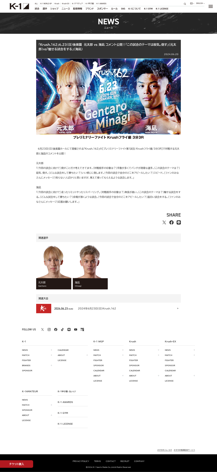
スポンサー (102, 9)
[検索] (186, 3)
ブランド (89, 9)
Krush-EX (65, 4)
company (139, 461)
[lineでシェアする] (178, 222)
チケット (16, 464)
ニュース (66, 9)
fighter (26, 360)
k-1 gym (63, 413)
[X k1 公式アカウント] (42, 329)
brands (26, 365)
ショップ (54, 9)
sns (123, 9)
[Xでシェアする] (164, 222)
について (134, 9)
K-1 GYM (148, 9)
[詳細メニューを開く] (210, 6)
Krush (57, 4)
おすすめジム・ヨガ (164, 450)
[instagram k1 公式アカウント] (49, 329)
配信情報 (77, 9)
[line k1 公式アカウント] (69, 329)
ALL (36, 4)
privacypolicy (81, 461)
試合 (37, 9)
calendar (63, 350)
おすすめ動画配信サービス (184, 450)
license (62, 360)
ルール (114, 9)
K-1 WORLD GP (46, 4)
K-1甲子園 (90, 4)
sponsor (27, 370)
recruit (124, 461)
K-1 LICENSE (162, 9)
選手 (45, 9)
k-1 (67, 391)
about (61, 355)
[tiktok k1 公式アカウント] (62, 329)
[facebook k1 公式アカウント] (55, 329)
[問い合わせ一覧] (192, 3)
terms (97, 461)
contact (111, 461)
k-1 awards (65, 402)
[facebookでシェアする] (171, 222)
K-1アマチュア (77, 4)
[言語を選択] (200, 3)
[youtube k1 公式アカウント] (75, 329)
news (25, 350)
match (25, 355)
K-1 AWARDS (101, 4)
